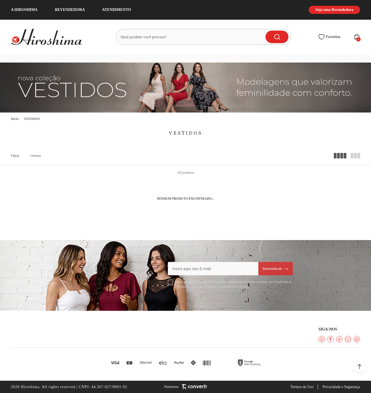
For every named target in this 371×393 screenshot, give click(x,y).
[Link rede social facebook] (330, 339)
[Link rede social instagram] (322, 339)
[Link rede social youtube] (348, 339)
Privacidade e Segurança (341, 387)
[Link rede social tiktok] (339, 339)
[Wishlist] (329, 37)
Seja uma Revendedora (334, 10)
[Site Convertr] (185, 386)
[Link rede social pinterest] (357, 339)
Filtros (15, 156)
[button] (360, 367)
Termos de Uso (302, 387)
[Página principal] (50, 37)
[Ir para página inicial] (15, 119)
